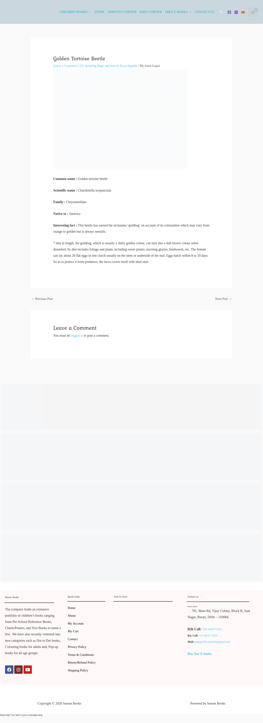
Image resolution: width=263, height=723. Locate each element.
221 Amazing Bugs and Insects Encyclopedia (111, 66)
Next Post (223, 299)
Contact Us (204, 12)
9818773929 (215, 629)
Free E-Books (176, 12)
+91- (205, 629)
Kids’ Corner (151, 12)
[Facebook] (229, 12)
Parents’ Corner (122, 12)
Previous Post (42, 299)
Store (99, 12)
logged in (77, 336)
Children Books (73, 12)
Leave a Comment (65, 66)
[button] (221, 12)
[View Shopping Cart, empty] (253, 12)
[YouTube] (243, 12)
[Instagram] (236, 12)
